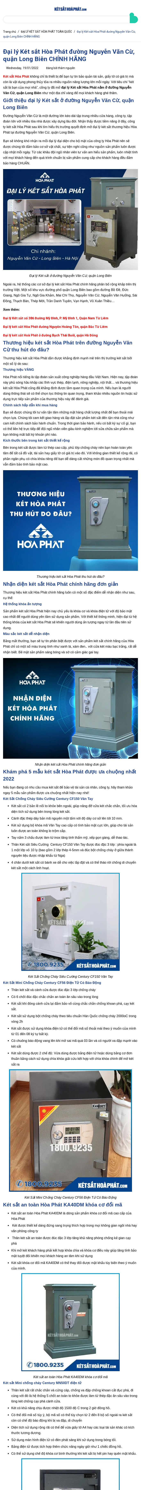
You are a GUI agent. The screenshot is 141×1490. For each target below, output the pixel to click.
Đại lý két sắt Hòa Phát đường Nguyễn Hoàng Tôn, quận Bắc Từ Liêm (55, 327)
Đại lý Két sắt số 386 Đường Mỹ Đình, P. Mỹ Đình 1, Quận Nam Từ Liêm (55, 318)
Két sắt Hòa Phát (16, 76)
